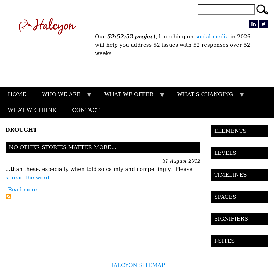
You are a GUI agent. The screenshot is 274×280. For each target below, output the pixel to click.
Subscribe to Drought (8, 196)
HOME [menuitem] (17, 94)
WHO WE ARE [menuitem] (63, 96)
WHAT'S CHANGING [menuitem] (207, 96)
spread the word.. (29, 177)
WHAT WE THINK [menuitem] (32, 110)
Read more (22, 189)
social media (212, 36)
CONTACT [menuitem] (86, 110)
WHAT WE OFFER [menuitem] (130, 96)
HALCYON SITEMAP (137, 265)
